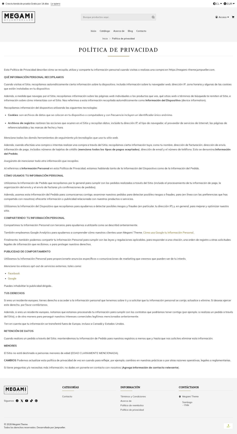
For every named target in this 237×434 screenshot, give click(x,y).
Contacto (141, 30)
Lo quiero (55, 3)
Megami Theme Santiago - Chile (189, 401)
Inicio (93, 30)
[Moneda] (229, 3)
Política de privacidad (132, 409)
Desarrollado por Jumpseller (51, 427)
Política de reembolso (132, 405)
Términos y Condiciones (133, 396)
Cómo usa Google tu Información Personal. (168, 232)
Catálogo (105, 30)
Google (12, 278)
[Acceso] (222, 17)
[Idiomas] (217, 3)
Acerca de (118, 30)
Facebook (14, 273)
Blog (130, 30)
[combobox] (118, 17)
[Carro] (233, 17)
